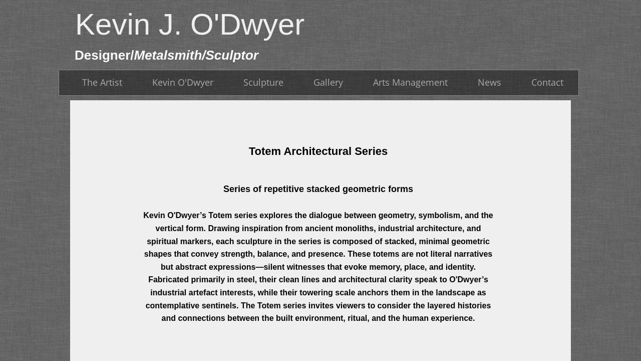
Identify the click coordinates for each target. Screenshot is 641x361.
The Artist (102, 82)
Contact (547, 82)
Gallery (328, 82)
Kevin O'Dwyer (182, 82)
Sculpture (263, 82)
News (489, 82)
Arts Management (410, 82)
